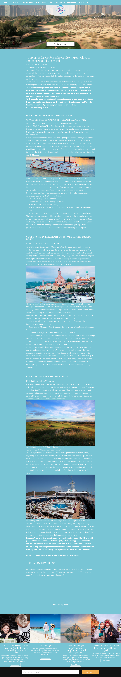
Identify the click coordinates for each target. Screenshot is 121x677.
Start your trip (90, 672)
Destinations (28, 2)
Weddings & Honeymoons (66, 2)
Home (5, 2)
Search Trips (41, 2)
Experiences (15, 2)
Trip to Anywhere (60, 44)
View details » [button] (15, 665)
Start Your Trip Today (60, 605)
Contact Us (83, 2)
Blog (51, 2)
